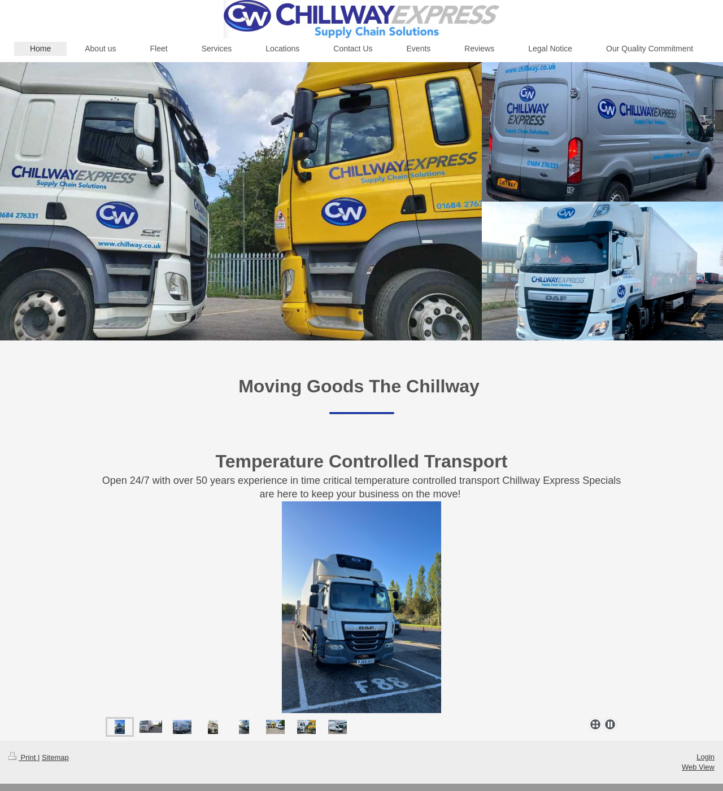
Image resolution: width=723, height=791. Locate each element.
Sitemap (55, 757)
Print (23, 757)
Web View (698, 767)
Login (705, 757)
